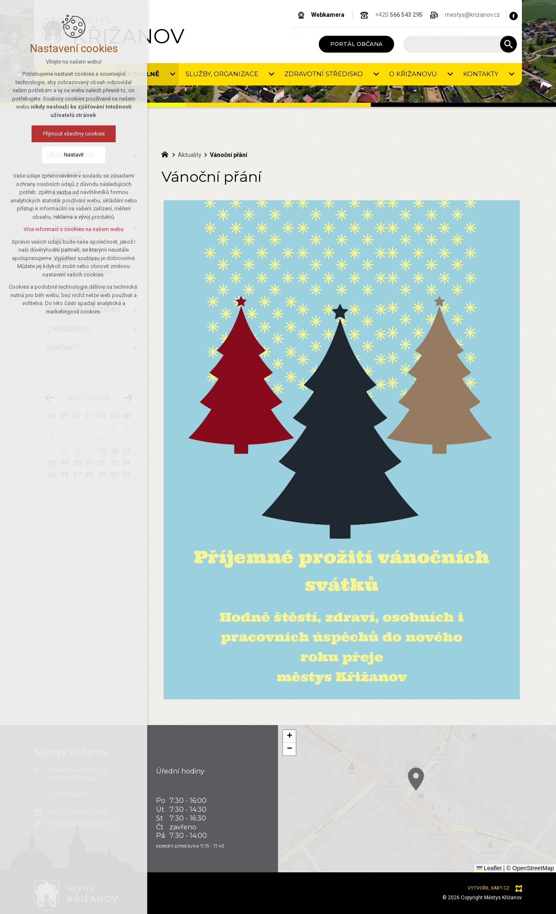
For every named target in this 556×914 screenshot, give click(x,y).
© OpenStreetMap (530, 868)
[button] (472, 814)
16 (114, 451)
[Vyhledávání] (508, 44)
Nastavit (36, 154)
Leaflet (489, 868)
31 (126, 475)
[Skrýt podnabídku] (135, 174)
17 (126, 451)
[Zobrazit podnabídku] (109, 74)
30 (114, 475)
